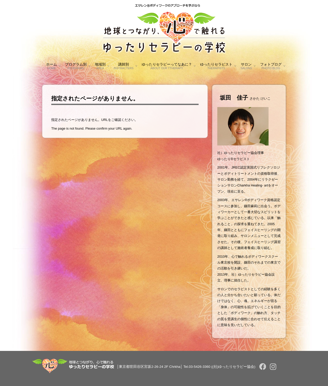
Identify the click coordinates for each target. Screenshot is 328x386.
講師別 (124, 66)
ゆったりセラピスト (216, 66)
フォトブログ (271, 66)
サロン (246, 66)
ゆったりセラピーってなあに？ (167, 66)
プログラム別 (76, 66)
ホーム (51, 66)
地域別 (100, 66)
